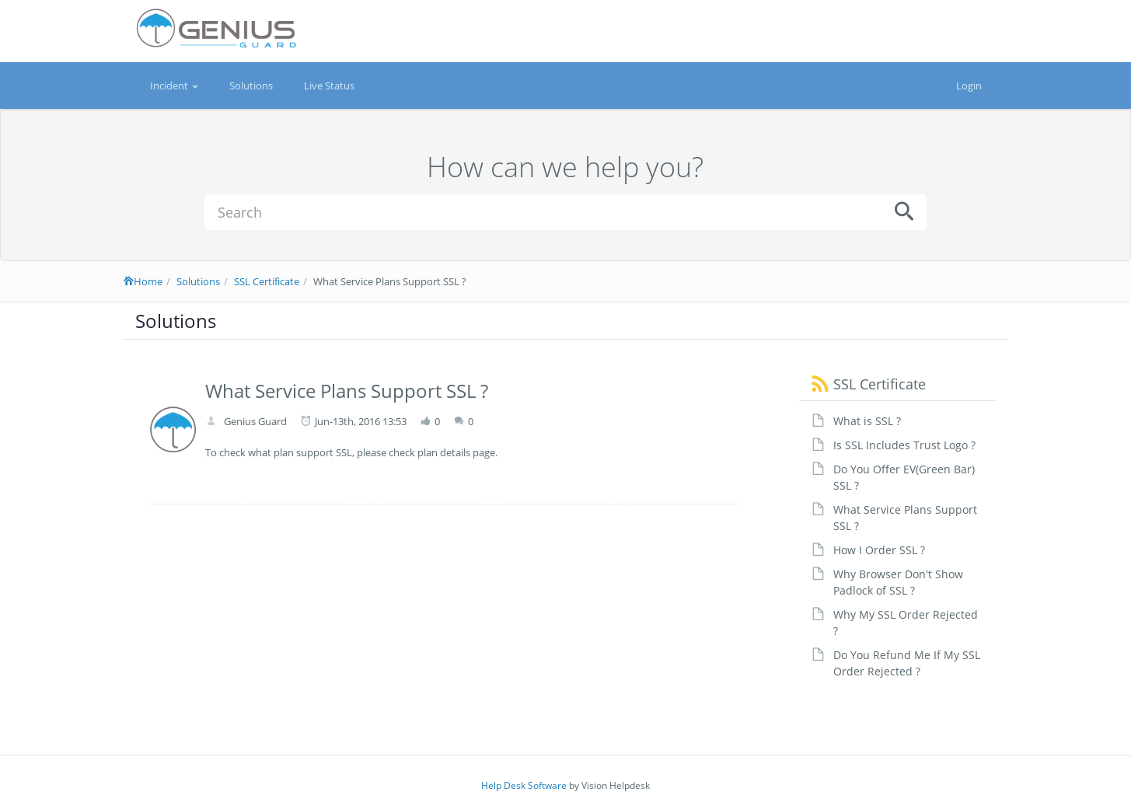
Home (143, 281)
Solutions (251, 85)
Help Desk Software (524, 785)
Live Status (329, 85)
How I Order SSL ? (879, 550)
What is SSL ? (867, 420)
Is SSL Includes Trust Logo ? (904, 445)
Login (969, 85)
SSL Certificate (266, 281)
